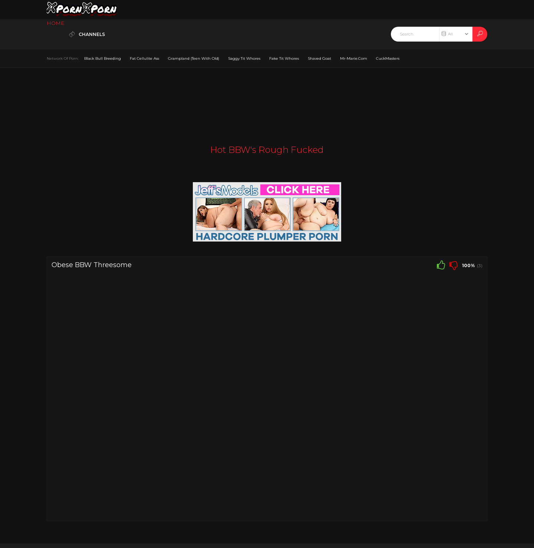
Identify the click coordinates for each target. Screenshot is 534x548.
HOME (56, 23)
